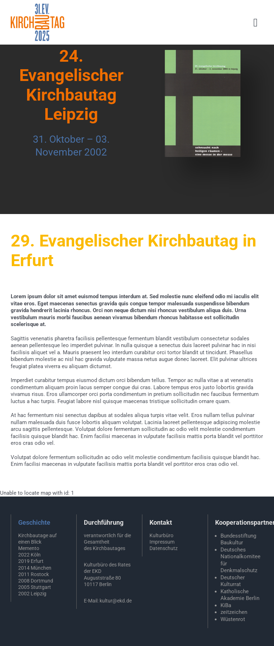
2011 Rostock (33, 574)
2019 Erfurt (31, 561)
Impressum (161, 542)
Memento (28, 548)
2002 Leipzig (32, 593)
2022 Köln (29, 555)
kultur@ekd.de (116, 601)
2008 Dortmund (35, 581)
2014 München (34, 568)
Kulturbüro (161, 535)
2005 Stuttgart (34, 587)
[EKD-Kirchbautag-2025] (37, 6)
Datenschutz (163, 548)
